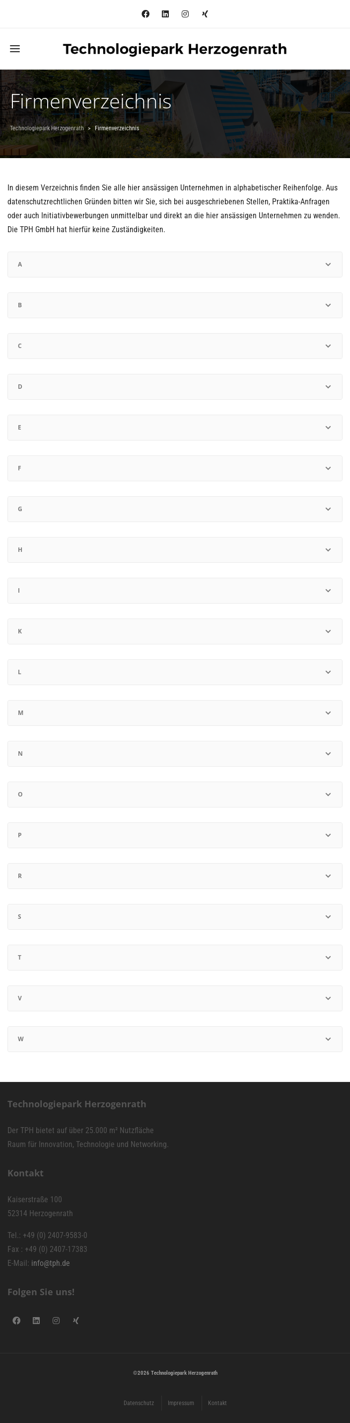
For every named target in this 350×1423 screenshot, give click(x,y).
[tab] (175, 264)
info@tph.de (50, 1263)
